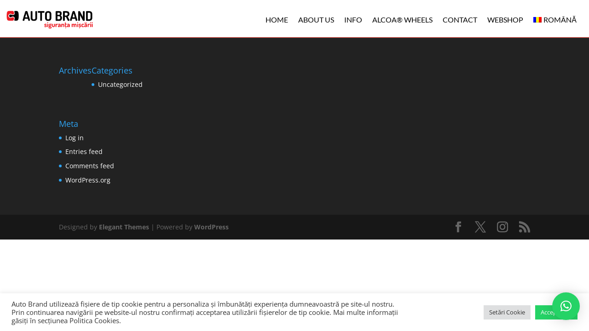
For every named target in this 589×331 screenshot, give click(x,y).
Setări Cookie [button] (507, 312)
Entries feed (84, 151)
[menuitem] (555, 19)
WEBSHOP (505, 19)
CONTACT (460, 19)
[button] (566, 306)
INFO (353, 19)
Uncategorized (120, 84)
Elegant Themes (124, 227)
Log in (74, 137)
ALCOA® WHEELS (402, 19)
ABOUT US (316, 19)
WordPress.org (87, 180)
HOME (277, 19)
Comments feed (89, 165)
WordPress (211, 227)
